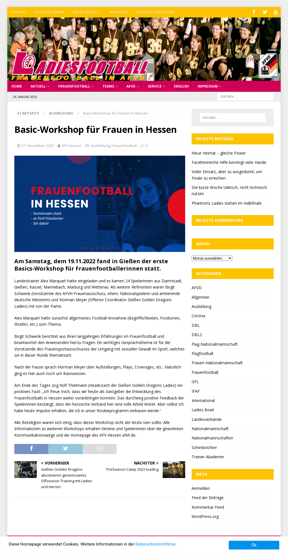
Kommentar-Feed (208, 506)
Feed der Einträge (208, 497)
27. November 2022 (38, 145)
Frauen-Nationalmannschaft (217, 362)
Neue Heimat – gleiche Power (219, 152)
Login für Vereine (49, 12)
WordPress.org (205, 516)
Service (155, 85)
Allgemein (200, 296)
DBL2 (197, 334)
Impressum (118, 12)
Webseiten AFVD (85, 12)
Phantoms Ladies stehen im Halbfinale (227, 202)
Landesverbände (207, 418)
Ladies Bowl (203, 409)
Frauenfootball (74, 85)
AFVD (130, 85)
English (181, 85)
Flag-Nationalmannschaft (215, 343)
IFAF (196, 390)
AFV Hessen (72, 145)
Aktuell (38, 85)
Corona (198, 315)
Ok (254, 545)
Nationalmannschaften (212, 437)
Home (17, 85)
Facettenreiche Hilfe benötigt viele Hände (229, 161)
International (203, 400)
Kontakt (19, 12)
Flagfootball (202, 353)
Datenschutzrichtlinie (155, 12)
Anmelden (201, 487)
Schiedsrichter (204, 447)
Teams (108, 85)
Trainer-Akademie (208, 456)
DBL (196, 324)
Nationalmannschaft (210, 428)
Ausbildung (100, 145)
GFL (195, 381)
